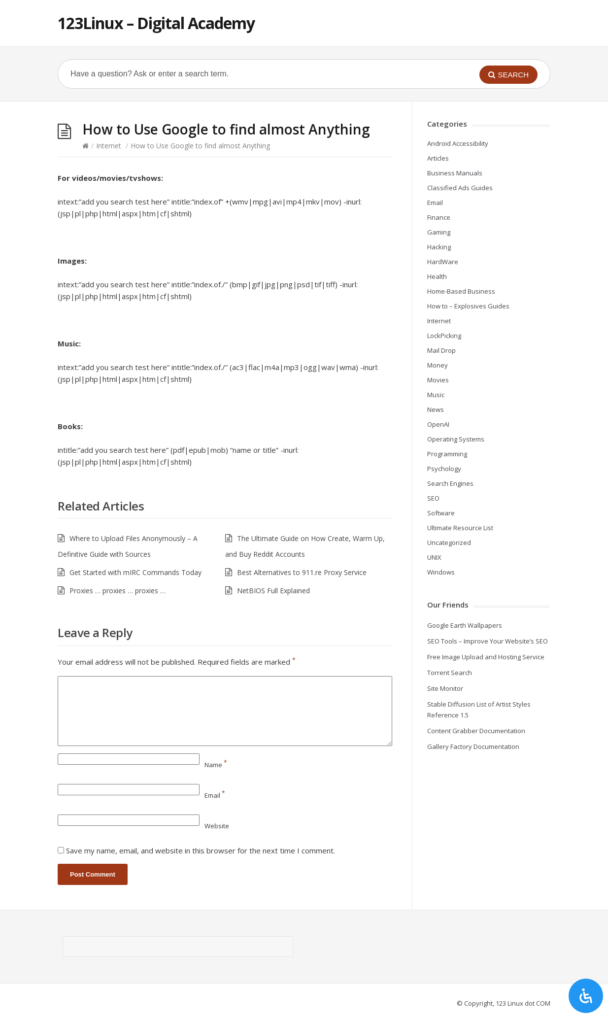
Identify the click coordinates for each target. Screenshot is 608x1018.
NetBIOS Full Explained (273, 590)
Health (437, 276)
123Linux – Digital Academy (156, 23)
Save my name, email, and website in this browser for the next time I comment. (200, 850)
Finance (438, 217)
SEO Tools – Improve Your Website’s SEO (487, 641)
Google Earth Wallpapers (464, 625)
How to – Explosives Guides (468, 306)
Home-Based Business (461, 291)
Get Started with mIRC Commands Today (135, 572)
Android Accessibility (457, 143)
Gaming (438, 232)
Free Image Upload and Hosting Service (485, 656)
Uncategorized (449, 542)
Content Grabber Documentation (476, 730)
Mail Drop (441, 350)
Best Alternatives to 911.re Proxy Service (302, 572)
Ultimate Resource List (460, 527)
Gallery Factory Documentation (473, 746)
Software (441, 513)
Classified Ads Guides (460, 187)
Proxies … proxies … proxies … (117, 590)
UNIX (434, 557)
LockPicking (444, 335)
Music (435, 394)
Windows (441, 572)
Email (214, 795)
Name (215, 764)
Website (216, 825)
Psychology (444, 468)
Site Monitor (445, 688)
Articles (438, 158)
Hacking (439, 246)
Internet (108, 145)
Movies (438, 379)
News (435, 409)
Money (437, 365)
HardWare (442, 261)
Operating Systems (455, 439)
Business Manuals (454, 173)
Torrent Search (449, 672)
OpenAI (438, 424)
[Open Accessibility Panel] (586, 996)
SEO (433, 498)
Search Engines (450, 483)
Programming (447, 453)
